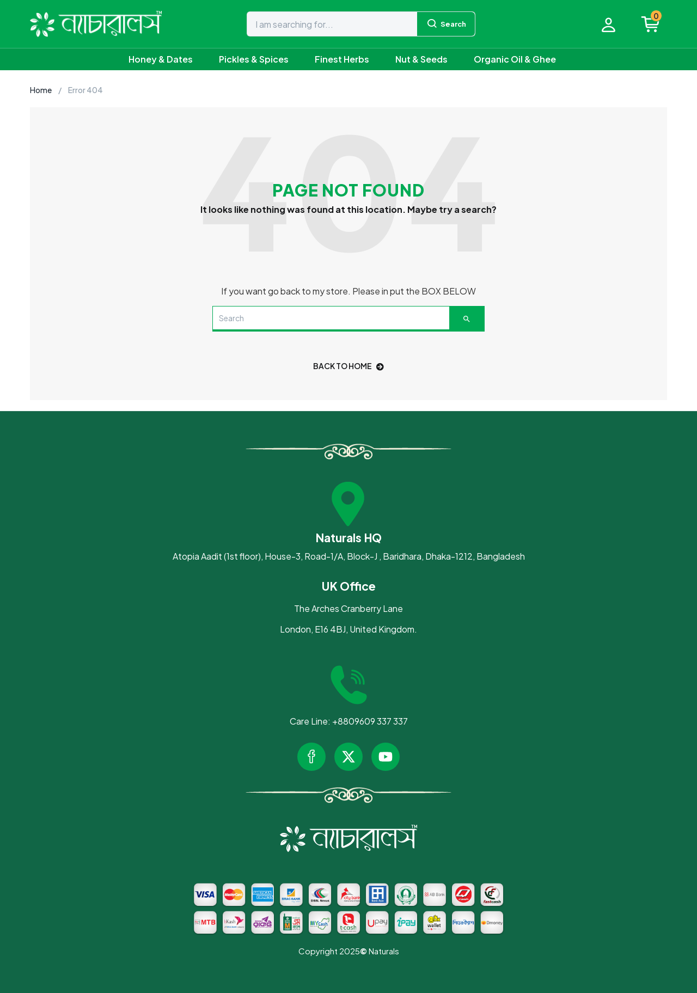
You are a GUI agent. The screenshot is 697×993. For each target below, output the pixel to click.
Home (41, 90)
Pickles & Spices (254, 59)
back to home (348, 366)
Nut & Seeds (421, 59)
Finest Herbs (342, 59)
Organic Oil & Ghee (515, 59)
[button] (656, 23)
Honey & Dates (161, 59)
